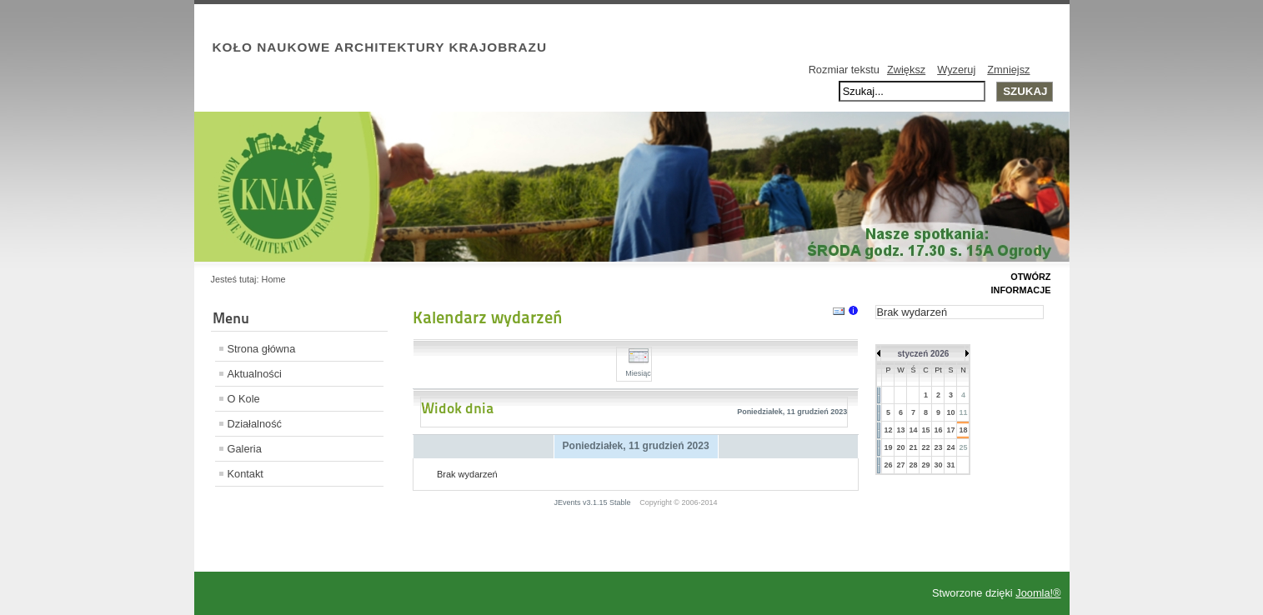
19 (888, 447)
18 (963, 430)
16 (938, 430)
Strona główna (262, 348)
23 (938, 447)
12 (888, 430)
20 (900, 447)
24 (950, 447)
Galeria (245, 448)
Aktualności (255, 374)
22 (925, 447)
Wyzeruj (956, 69)
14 (913, 430)
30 (938, 465)
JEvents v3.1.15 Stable (592, 502)
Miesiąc (638, 369)
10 (950, 412)
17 (950, 430)
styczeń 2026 (924, 353)
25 (963, 447)
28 (913, 465)
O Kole (244, 398)
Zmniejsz (1008, 69)
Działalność (255, 424)
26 (888, 465)
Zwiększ (906, 69)
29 (925, 465)
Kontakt (245, 474)
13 (900, 430)
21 (913, 447)
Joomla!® (1037, 593)
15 (925, 430)
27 (900, 465)
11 (963, 412)
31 (950, 465)
